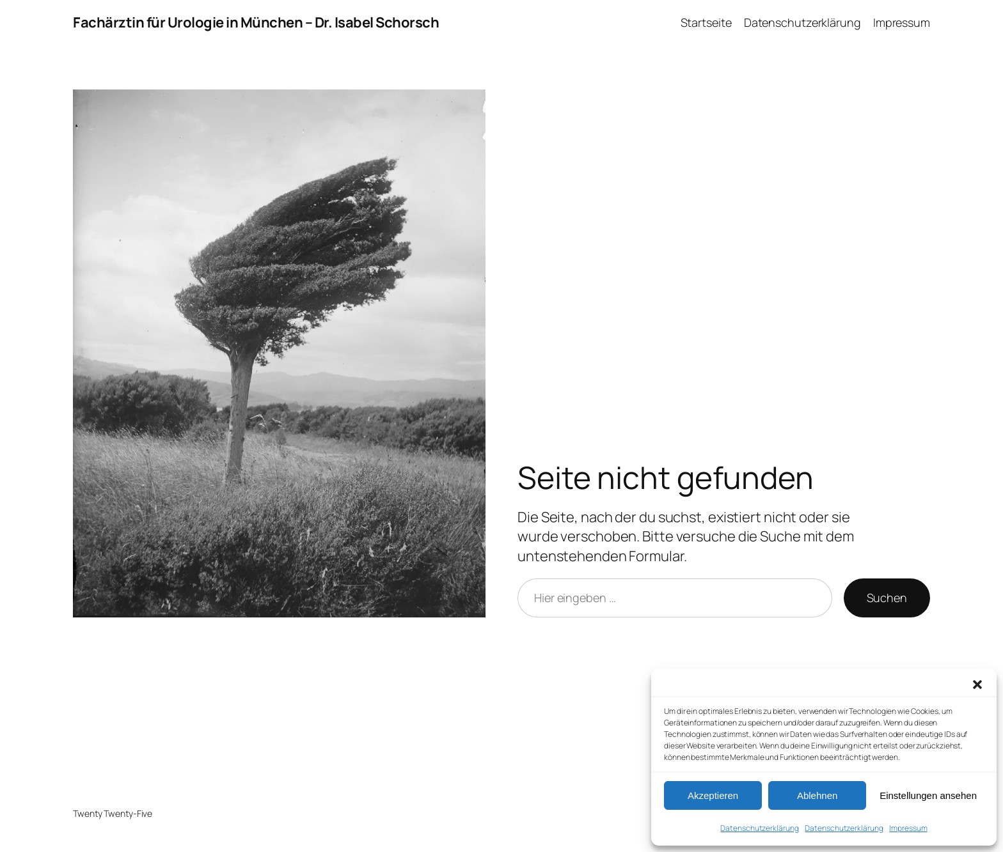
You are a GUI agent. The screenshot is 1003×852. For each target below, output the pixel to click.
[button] (977, 684)
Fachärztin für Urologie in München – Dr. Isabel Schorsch (256, 22)
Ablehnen (817, 795)
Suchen (887, 597)
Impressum (908, 828)
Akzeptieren (713, 795)
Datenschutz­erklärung (759, 828)
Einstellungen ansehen (928, 795)
